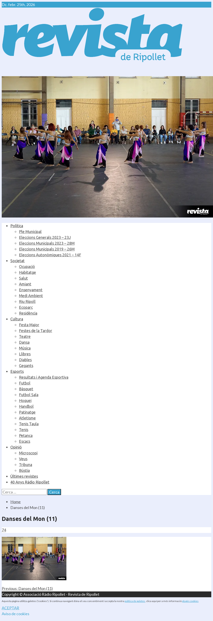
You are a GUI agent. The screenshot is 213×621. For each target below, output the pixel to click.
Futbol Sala (28, 394)
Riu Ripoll (27, 301)
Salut (23, 278)
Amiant (25, 284)
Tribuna (25, 464)
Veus (23, 459)
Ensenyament (30, 290)
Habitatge (27, 272)
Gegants (26, 365)
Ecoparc (26, 307)
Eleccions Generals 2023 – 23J (45, 237)
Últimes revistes (24, 476)
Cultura (16, 319)
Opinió (16, 447)
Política (16, 226)
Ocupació (27, 266)
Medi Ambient (31, 295)
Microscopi (28, 453)
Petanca (26, 435)
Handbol (26, 406)
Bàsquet (26, 389)
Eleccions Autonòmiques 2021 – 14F (50, 255)
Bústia (24, 470)
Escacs (24, 441)
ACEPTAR (10, 607)
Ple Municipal (30, 231)
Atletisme (27, 418)
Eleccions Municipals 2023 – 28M (47, 243)
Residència (28, 313)
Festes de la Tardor (35, 330)
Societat (17, 260)
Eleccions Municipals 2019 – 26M (47, 249)
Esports (17, 371)
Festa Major (29, 325)
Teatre (25, 336)
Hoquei (25, 400)
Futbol (24, 383)
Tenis (23, 429)
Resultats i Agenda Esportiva (43, 377)
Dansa (24, 342)
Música (25, 348)
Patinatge (27, 412)
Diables (25, 360)
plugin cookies (190, 601)
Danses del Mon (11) (27, 588)
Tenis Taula (29, 424)
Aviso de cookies (15, 613)
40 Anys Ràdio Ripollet (29, 482)
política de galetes (135, 601)
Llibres (25, 354)
